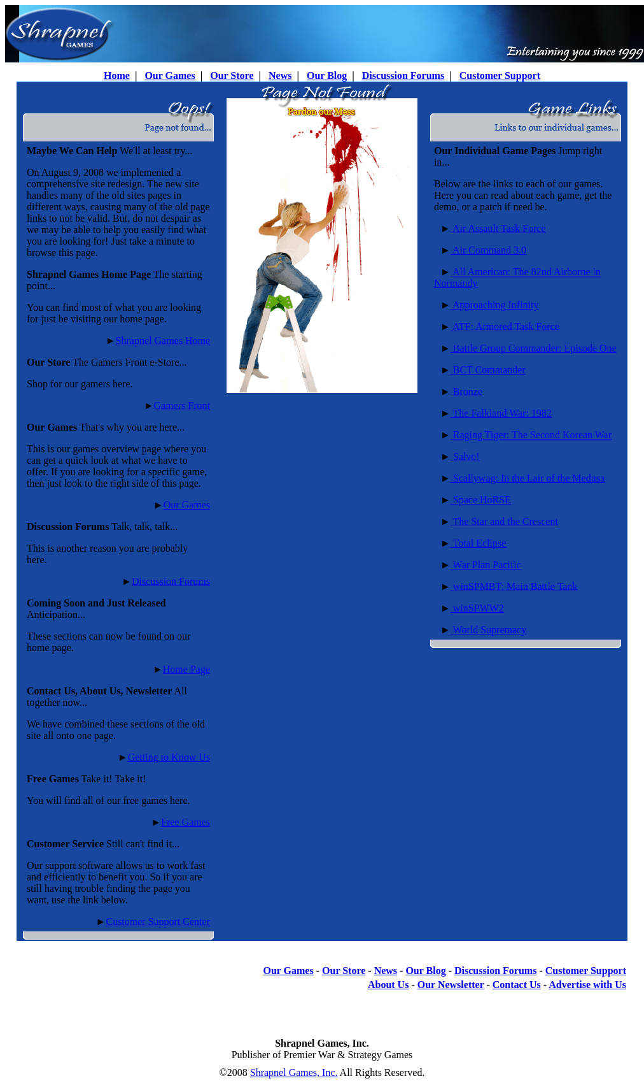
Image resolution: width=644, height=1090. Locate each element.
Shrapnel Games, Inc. (294, 1072)
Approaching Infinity (495, 304)
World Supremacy (488, 629)
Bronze (466, 391)
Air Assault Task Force (498, 228)
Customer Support (499, 75)
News (280, 75)
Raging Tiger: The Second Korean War (531, 434)
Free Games (185, 822)
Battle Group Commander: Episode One (534, 348)
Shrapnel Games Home (163, 340)
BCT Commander (488, 369)
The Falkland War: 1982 (501, 413)
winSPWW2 (477, 608)
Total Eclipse (478, 543)
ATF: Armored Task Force (505, 326)
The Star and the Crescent (504, 521)
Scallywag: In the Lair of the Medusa (528, 478)
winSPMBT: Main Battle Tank (514, 586)
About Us (388, 984)
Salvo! (465, 456)
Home (117, 75)
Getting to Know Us (169, 757)
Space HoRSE (481, 499)
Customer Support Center (158, 921)
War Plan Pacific (486, 564)
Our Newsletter (450, 984)
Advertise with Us (587, 984)
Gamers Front (182, 405)
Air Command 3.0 (488, 250)
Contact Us (517, 984)
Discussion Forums (403, 75)
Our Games (169, 75)
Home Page (186, 669)
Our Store (231, 75)
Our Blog (327, 75)
